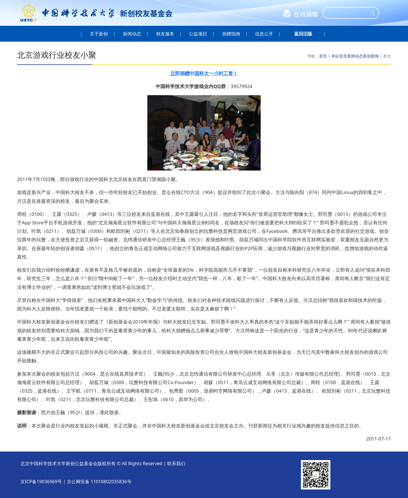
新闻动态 (355, 56)
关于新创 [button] (99, 34)
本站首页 (339, 56)
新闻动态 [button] (132, 34)
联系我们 (176, 463)
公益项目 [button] (198, 34)
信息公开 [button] (264, 34)
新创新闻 (371, 56)
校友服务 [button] (165, 34)
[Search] (347, 13)
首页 (323, 56)
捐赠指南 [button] (231, 34)
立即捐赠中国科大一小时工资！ (204, 73)
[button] (303, 33)
